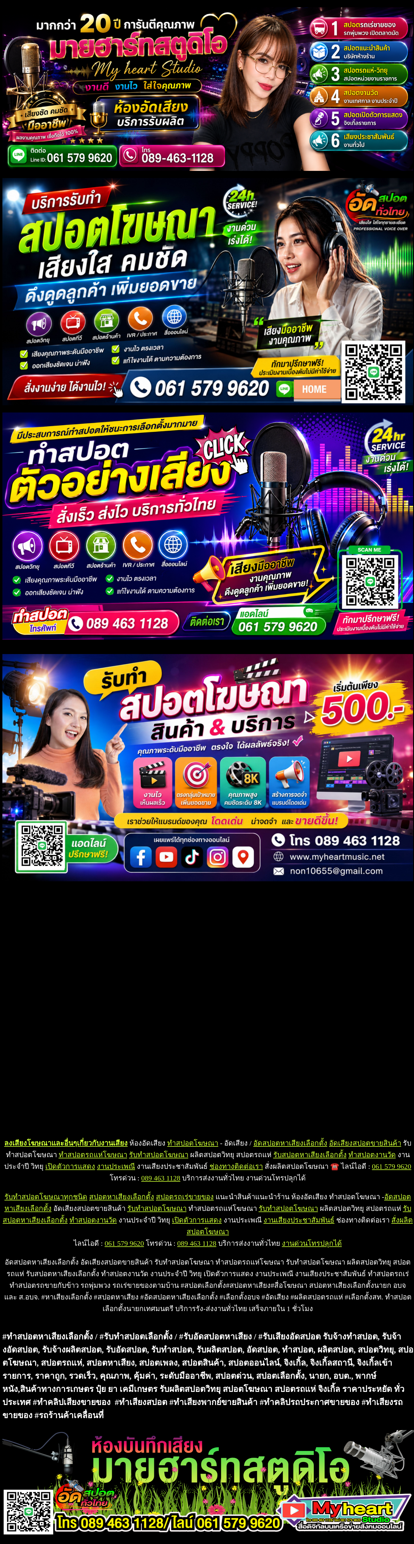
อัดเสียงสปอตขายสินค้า (365, 1143)
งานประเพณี (116, 1166)
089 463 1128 (160, 1178)
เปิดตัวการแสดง (70, 1166)
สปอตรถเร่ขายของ (185, 1197)
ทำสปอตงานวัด (372, 1155)
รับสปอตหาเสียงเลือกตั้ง (310, 1155)
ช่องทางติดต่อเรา (236, 1166)
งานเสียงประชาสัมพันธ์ (298, 1220)
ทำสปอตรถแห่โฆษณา (93, 1155)
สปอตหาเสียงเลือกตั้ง (121, 1197)
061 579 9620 (391, 1166)
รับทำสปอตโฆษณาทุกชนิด (45, 1197)
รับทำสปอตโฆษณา (158, 1155)
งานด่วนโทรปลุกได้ (312, 1243)
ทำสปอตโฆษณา (192, 1143)
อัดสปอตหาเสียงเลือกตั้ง (290, 1143)
